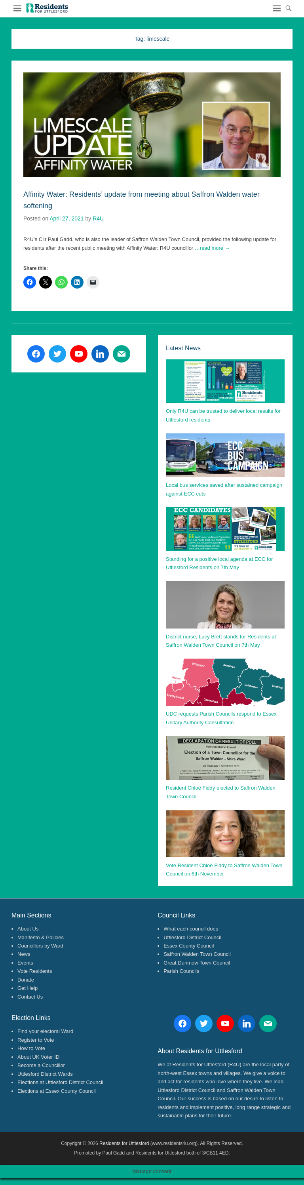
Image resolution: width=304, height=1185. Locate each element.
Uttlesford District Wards (45, 1074)
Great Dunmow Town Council (196, 963)
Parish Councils (181, 971)
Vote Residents (34, 971)
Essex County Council (188, 946)
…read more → (212, 248)
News (23, 954)
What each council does (190, 929)
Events (25, 963)
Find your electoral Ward (45, 1031)
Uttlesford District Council (192, 937)
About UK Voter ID (38, 1057)
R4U (98, 218)
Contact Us (30, 997)
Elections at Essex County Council (56, 1091)
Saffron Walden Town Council (197, 954)
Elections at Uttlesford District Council (60, 1082)
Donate (25, 980)
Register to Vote (35, 1040)
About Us (27, 929)
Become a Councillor (41, 1065)
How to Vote (31, 1048)
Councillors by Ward (40, 946)
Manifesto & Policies (40, 937)
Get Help (27, 988)
